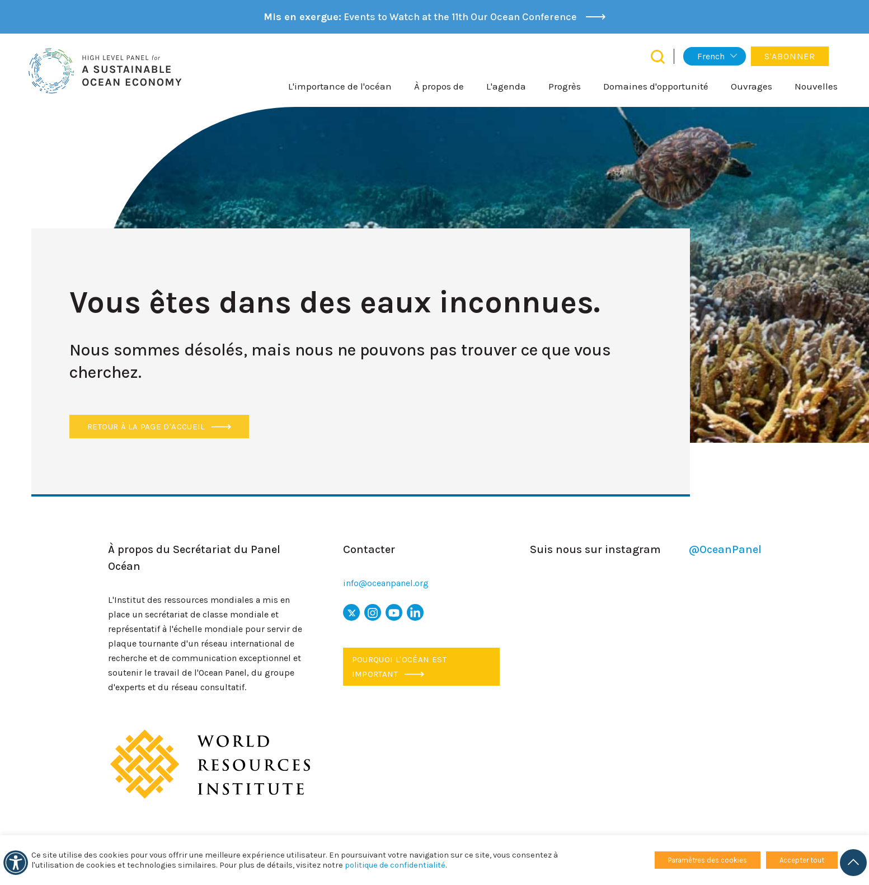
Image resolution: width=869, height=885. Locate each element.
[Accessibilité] (15, 862)
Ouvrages (751, 86)
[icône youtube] (394, 612)
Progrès (564, 86)
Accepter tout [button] (801, 860)
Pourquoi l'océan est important (399, 666)
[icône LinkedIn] (415, 612)
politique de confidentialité (395, 865)
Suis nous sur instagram (645, 549)
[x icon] (351, 612)
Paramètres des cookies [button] (707, 860)
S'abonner (789, 56)
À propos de (439, 86)
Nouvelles (816, 86)
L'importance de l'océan (340, 86)
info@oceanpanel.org (386, 583)
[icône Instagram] (372, 612)
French (711, 56)
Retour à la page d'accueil (159, 427)
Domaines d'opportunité (655, 86)
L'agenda (506, 86)
